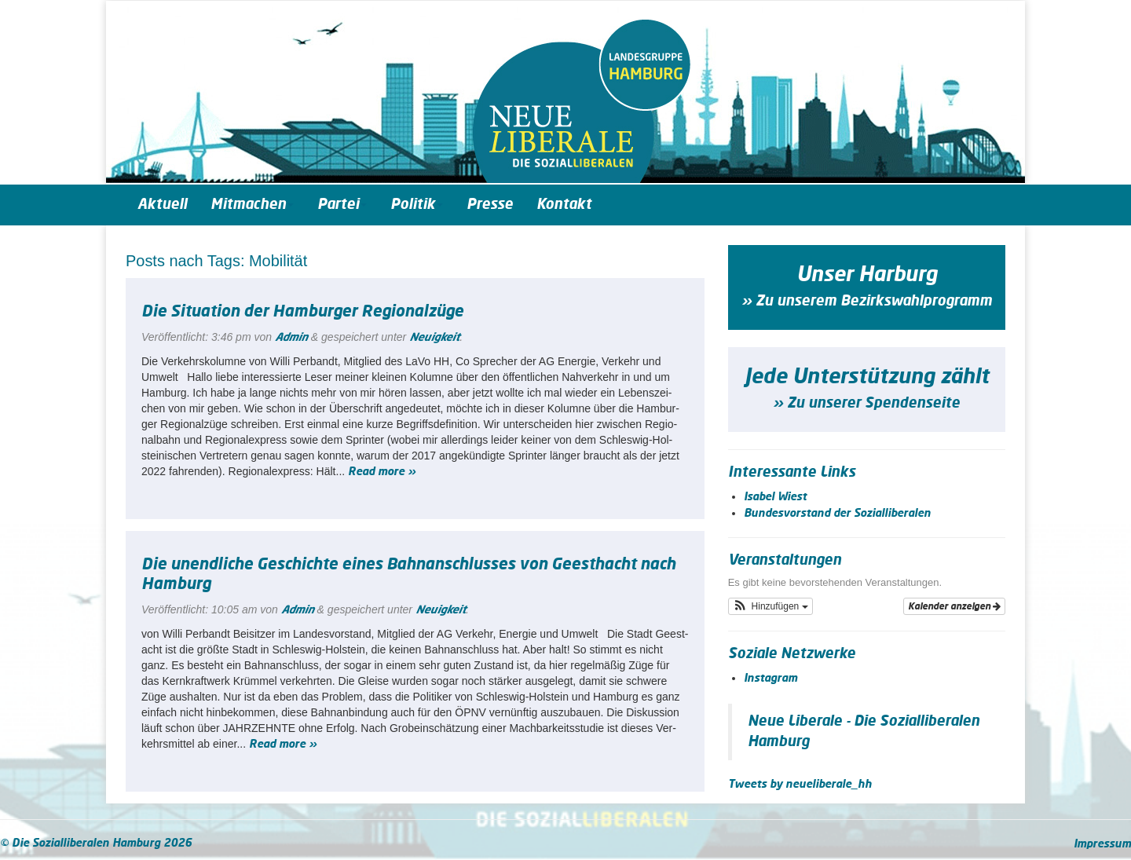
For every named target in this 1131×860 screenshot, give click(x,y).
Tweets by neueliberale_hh (800, 784)
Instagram (770, 678)
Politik (416, 205)
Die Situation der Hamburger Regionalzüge (302, 312)
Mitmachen (252, 205)
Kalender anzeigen (954, 606)
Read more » (381, 472)
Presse (490, 205)
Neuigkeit (434, 337)
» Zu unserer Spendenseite (866, 404)
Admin (291, 337)
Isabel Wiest (775, 497)
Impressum (1102, 844)
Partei (342, 205)
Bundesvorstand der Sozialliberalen (837, 513)
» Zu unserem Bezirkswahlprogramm (866, 302)
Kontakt (563, 205)
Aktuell (162, 205)
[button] (770, 606)
